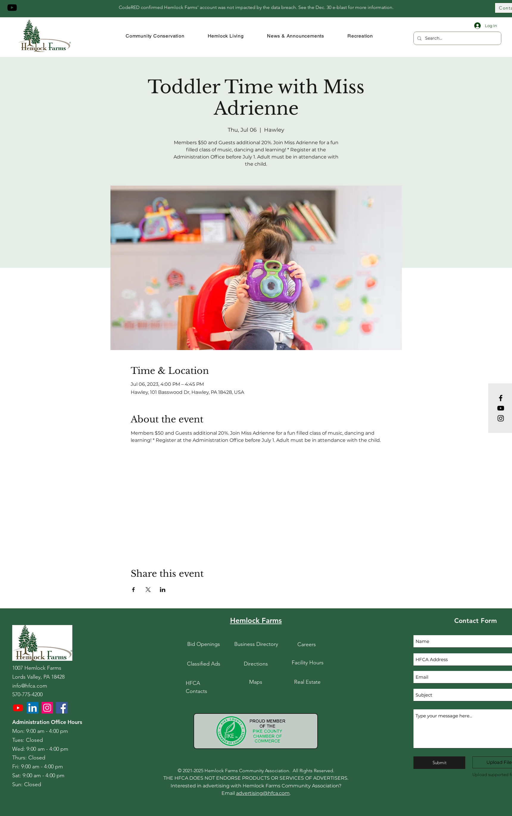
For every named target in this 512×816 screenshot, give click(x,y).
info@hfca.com (29, 686)
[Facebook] (501, 398)
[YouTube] (12, 7)
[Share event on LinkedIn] (163, 589)
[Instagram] (501, 418)
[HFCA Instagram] (47, 708)
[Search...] (456, 38)
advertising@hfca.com (263, 793)
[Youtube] (18, 708)
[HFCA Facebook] (62, 708)
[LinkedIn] (32, 708)
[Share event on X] (148, 589)
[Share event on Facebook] (133, 589)
